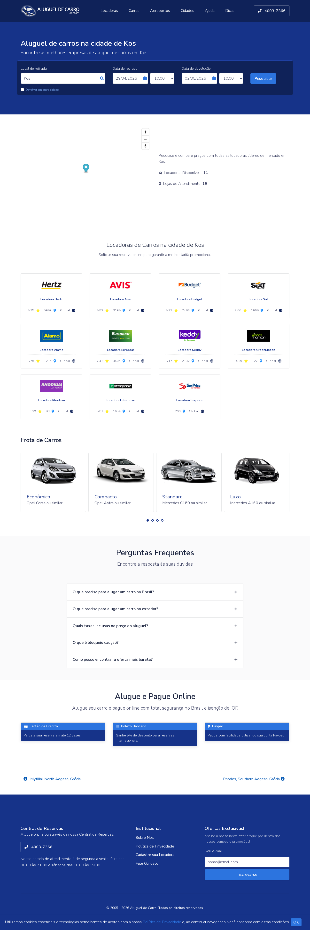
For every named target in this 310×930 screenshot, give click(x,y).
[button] (147, 520)
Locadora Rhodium (51, 400)
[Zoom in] (145, 131)
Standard (172, 497)
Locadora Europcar (120, 350)
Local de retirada (34, 68)
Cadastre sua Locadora (155, 854)
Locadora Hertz (51, 299)
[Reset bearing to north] (145, 146)
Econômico (38, 497)
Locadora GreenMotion (258, 350)
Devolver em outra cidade (42, 90)
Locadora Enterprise (120, 400)
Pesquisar (263, 78)
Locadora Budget (189, 299)
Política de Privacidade (155, 846)
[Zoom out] (145, 138)
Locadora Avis (120, 299)
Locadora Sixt (258, 299)
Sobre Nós (145, 837)
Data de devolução (196, 68)
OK (296, 922)
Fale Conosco (147, 863)
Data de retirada (125, 68)
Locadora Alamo (51, 350)
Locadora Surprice (189, 400)
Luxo (235, 497)
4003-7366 (272, 11)
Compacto (105, 497)
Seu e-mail (214, 851)
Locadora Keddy (190, 350)
